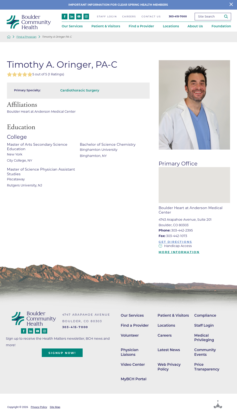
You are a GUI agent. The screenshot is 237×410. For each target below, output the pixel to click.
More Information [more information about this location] (179, 252)
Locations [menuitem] (171, 26)
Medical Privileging (204, 337)
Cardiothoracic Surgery (79, 90)
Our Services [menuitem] (72, 26)
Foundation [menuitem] (221, 26)
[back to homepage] (9, 37)
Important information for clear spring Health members (118, 5)
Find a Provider (135, 325)
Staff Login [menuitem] (107, 16)
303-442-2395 (176, 230)
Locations (166, 325)
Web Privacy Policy (169, 366)
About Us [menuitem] (195, 26)
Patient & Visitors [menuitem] (105, 26)
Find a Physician (26, 37)
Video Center (133, 364)
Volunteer (130, 335)
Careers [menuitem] (129, 16)
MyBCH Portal (133, 379)
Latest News (169, 350)
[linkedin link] (72, 16)
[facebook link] (64, 16)
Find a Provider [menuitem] (141, 26)
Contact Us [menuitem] (151, 16)
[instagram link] (86, 16)
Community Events (205, 352)
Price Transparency (206, 366)
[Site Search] (227, 16)
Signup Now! (62, 353)
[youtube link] (79, 16)
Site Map (55, 407)
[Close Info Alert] (231, 4)
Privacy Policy (39, 407)
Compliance (205, 315)
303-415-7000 (178, 16)
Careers (165, 335)
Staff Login (204, 325)
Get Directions (175, 241)
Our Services (132, 315)
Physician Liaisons (129, 352)
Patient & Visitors (173, 315)
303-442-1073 (173, 236)
